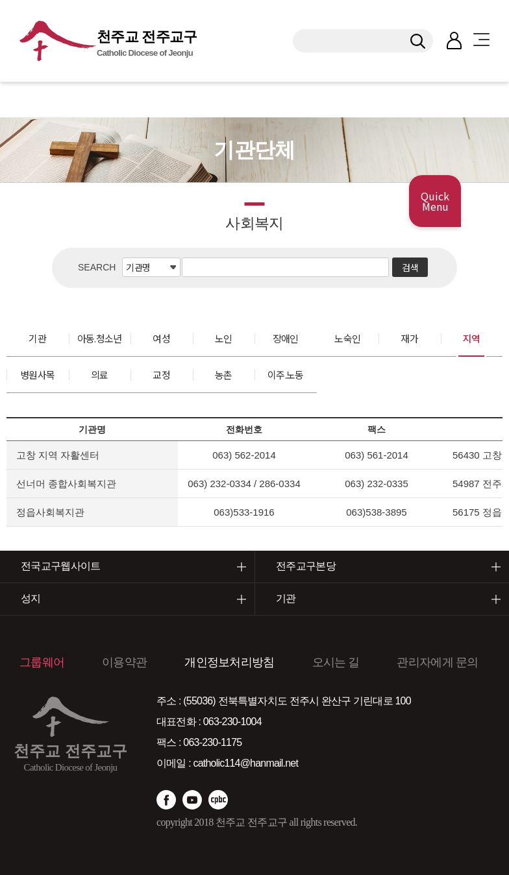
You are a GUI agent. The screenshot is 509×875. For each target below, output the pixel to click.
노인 (223, 338)
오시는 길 (336, 662)
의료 (99, 374)
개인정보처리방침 (229, 662)
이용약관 (124, 662)
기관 (37, 338)
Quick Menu (435, 201)
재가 (409, 338)
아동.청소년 (99, 338)
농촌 (223, 374)
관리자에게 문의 (437, 662)
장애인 (286, 338)
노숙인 (347, 338)
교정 (161, 374)
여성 (161, 338)
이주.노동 (285, 374)
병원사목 (37, 374)
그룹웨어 (41, 662)
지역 (471, 338)
